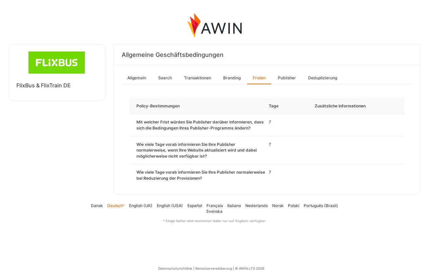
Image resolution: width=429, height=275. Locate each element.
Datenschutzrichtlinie (175, 268)
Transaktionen (197, 77)
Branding (232, 77)
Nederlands (256, 205)
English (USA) (170, 205)
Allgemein (136, 77)
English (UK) (140, 205)
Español (194, 205)
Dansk (97, 205)
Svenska (214, 211)
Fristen (259, 77)
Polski (293, 205)
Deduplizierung (322, 77)
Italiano (234, 205)
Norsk (278, 205)
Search (165, 77)
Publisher (287, 77)
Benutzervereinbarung (213, 268)
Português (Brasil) (321, 205)
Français (214, 205)
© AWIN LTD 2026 (249, 268)
